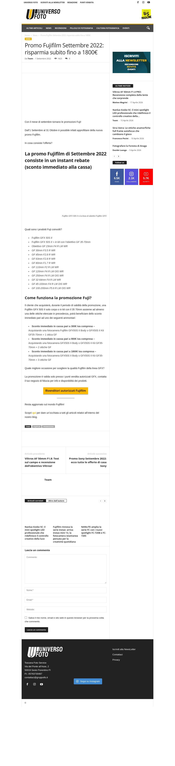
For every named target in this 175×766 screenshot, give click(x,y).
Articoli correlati (35, 500)
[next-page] (104, 501)
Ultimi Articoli (34, 28)
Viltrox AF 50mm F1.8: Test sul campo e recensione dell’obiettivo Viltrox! (42, 462)
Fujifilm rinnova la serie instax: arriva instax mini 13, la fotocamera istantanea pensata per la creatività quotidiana (65, 534)
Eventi (126, 28)
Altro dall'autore (56, 500)
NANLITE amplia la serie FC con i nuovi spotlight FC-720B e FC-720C (93, 531)
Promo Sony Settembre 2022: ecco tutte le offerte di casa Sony (87, 462)
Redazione (72, 2)
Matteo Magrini (120, 102)
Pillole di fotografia (81, 28)
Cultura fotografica (107, 28)
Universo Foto (31, 2)
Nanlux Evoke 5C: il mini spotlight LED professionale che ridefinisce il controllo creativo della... (131, 113)
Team (30, 58)
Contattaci (117, 654)
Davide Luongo (120, 150)
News (48, 28)
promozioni (48, 426)
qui (34, 412)
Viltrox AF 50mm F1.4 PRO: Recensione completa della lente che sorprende (130, 95)
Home (27, 35)
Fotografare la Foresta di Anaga (130, 145)
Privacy (116, 659)
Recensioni (61, 28)
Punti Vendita (86, 2)
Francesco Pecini (120, 138)
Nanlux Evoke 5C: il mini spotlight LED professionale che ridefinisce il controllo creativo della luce (36, 532)
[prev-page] (100, 501)
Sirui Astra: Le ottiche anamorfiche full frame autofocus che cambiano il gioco (131, 131)
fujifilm (36, 426)
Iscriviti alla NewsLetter (53, 2)
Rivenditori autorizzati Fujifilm (65, 391)
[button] (148, 28)
